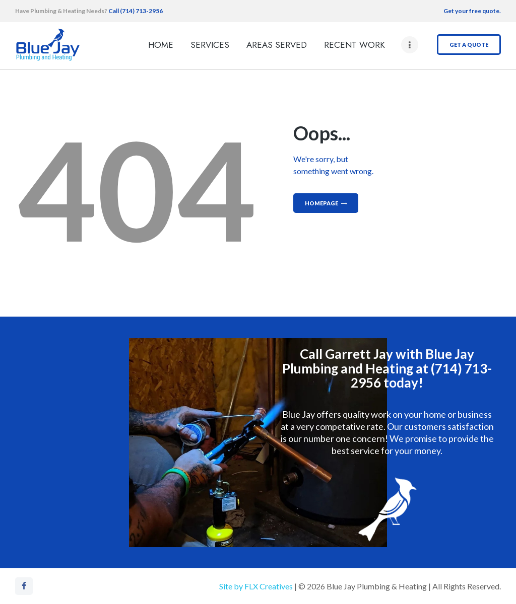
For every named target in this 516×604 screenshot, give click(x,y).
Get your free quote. (472, 11)
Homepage (321, 203)
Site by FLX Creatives (256, 586)
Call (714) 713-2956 (135, 11)
